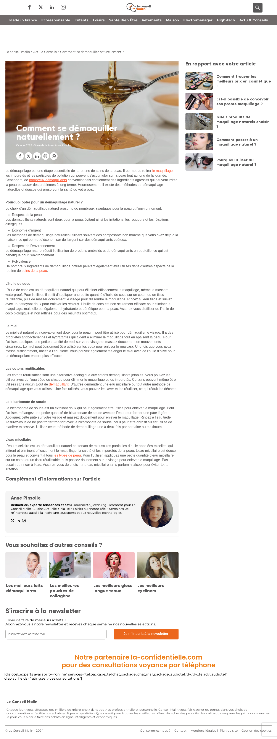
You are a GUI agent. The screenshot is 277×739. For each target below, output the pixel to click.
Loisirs (99, 40)
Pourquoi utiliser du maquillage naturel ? (236, 162)
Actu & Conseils (253, 40)
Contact (180, 731)
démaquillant (59, 384)
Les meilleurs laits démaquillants (24, 588)
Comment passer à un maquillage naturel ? (237, 142)
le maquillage (162, 171)
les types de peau (67, 455)
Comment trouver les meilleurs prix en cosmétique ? (243, 81)
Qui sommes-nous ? (155, 731)
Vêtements (152, 40)
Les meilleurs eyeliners (150, 588)
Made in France (23, 40)
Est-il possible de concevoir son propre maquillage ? (242, 101)
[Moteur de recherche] (258, 17)
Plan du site (229, 731)
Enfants (81, 40)
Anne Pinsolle (26, 498)
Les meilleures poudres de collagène (64, 590)
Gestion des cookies (257, 731)
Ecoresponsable (55, 40)
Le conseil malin (17, 52)
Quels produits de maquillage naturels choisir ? (242, 122)
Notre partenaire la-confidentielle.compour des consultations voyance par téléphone (139, 661)
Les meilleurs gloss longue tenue (112, 588)
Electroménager (198, 40)
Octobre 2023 (24, 145)
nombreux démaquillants (48, 180)
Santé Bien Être (123, 40)
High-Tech (226, 40)
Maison (172, 40)
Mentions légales (203, 731)
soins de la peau (34, 271)
